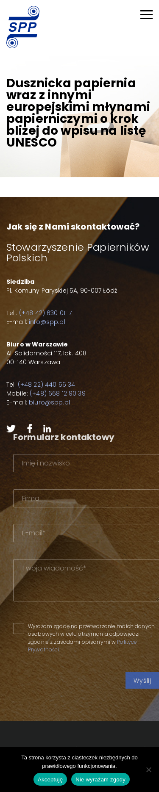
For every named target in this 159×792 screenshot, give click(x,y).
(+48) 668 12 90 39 (58, 393)
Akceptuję (50, 779)
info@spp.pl (47, 322)
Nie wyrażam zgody (100, 779)
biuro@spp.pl (49, 402)
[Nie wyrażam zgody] (148, 769)
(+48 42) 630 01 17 (45, 313)
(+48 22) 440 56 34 (46, 384)
